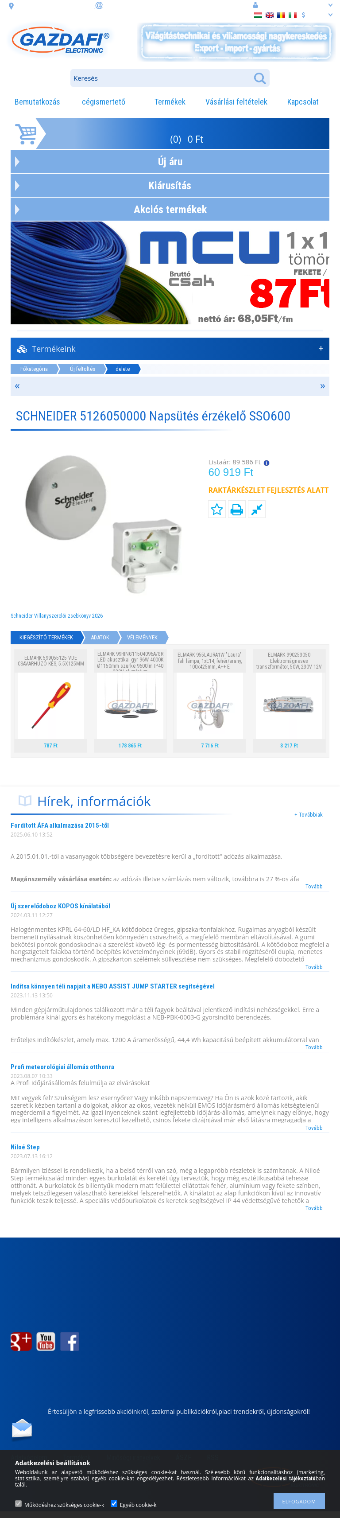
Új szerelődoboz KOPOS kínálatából (60, 906)
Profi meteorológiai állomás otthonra (62, 1067)
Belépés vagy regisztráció (293, 5)
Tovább (314, 886)
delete (123, 369)
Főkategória (34, 369)
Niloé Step (25, 1147)
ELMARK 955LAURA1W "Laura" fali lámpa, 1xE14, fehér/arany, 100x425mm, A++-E (210, 660)
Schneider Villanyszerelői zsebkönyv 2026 (57, 616)
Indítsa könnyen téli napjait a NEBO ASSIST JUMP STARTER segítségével (113, 986)
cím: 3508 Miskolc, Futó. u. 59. (54, 5)
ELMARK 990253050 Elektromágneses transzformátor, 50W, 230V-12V (289, 660)
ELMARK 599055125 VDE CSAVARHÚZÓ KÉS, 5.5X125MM (51, 661)
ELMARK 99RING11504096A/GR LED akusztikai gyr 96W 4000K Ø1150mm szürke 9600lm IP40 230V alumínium (130, 663)
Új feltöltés (82, 369)
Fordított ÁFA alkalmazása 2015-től (60, 825)
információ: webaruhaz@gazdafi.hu (149, 4)
